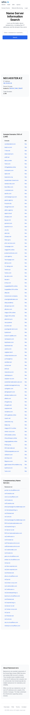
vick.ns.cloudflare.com (11, 497)
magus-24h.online (10, 312)
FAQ (12, 707)
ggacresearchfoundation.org (13, 464)
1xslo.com (8, 471)
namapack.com (9, 339)
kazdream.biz (9, 345)
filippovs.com (9, 461)
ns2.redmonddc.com (11, 586)
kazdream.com (9, 342)
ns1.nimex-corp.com (11, 609)
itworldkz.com (9, 187)
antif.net (7, 157)
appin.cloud (8, 213)
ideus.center (8, 160)
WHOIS (3, 4)
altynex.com (8, 309)
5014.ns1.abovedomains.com (13, 533)
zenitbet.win (8, 362)
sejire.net (7, 174)
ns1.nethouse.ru (9, 589)
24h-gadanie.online (10, 415)
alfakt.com (8, 398)
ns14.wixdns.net (9, 493)
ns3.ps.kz (7, 579)
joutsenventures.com (11, 253)
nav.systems (8, 322)
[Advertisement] (15, 58)
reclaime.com (9, 411)
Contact (24, 707)
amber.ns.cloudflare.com (12, 559)
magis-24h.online (10, 316)
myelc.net (7, 418)
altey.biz (7, 292)
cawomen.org (9, 421)
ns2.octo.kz (8, 619)
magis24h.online (9, 250)
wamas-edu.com (10, 183)
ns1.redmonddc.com (11, 549)
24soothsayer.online (11, 438)
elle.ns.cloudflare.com (11, 576)
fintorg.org (8, 445)
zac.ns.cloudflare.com (11, 622)
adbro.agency (9, 210)
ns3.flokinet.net (9, 513)
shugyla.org (8, 402)
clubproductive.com (11, 355)
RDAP (8, 4)
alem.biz (7, 233)
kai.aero (7, 279)
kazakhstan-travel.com (11, 180)
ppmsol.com (8, 223)
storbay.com (8, 458)
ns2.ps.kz (7, 563)
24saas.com (8, 216)
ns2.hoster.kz (9, 500)
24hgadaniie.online (10, 167)
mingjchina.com (9, 207)
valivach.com (8, 454)
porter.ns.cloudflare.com (12, 490)
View (26, 144)
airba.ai (7, 369)
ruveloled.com (9, 190)
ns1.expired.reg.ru (10, 602)
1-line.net (7, 150)
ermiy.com (8, 283)
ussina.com (8, 349)
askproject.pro (9, 154)
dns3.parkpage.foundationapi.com (15, 507)
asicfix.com (8, 193)
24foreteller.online (10, 435)
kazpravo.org (9, 177)
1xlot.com (7, 164)
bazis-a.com (8, 147)
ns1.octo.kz (8, 516)
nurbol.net (8, 365)
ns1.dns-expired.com (11, 566)
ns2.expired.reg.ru (10, 526)
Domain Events (6, 8)
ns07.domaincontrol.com (12, 543)
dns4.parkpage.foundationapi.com (15, 520)
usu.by (7, 230)
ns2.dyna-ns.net (9, 606)
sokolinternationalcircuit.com (13, 382)
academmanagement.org (12, 385)
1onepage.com (9, 246)
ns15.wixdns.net (9, 503)
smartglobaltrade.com (11, 299)
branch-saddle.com (10, 335)
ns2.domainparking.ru (11, 592)
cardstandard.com (10, 144)
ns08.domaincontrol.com (12, 546)
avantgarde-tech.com (11, 329)
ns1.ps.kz (7, 612)
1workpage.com (9, 259)
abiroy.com (8, 263)
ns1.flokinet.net (9, 616)
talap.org (7, 425)
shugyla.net (8, 405)
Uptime (18, 4)
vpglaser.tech (9, 352)
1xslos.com (8, 273)
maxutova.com (9, 372)
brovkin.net (8, 326)
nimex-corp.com (10, 431)
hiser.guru (8, 240)
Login (26, 8)
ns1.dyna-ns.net (9, 530)
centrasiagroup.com (11, 197)
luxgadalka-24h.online (11, 289)
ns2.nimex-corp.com (11, 583)
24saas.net (8, 236)
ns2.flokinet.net (9, 573)
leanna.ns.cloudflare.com (12, 596)
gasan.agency (9, 200)
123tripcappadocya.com (12, 451)
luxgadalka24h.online (11, 286)
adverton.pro (8, 319)
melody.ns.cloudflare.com (12, 625)
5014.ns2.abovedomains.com (13, 523)
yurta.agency (8, 359)
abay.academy (9, 302)
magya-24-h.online (10, 428)
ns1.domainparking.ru (11, 510)
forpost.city (8, 203)
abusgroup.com (9, 306)
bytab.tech (8, 332)
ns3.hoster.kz (9, 553)
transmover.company (11, 296)
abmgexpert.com (10, 392)
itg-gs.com (8, 220)
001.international (10, 448)
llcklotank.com (9, 170)
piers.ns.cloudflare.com (12, 556)
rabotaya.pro (8, 375)
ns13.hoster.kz (9, 540)
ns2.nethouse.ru (9, 536)
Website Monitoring (17, 8)
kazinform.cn (9, 226)
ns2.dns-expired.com (11, 569)
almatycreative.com (10, 395)
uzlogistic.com (9, 388)
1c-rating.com (9, 266)
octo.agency (8, 256)
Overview (6, 707)
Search (15, 37)
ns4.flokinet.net (9, 599)
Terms (18, 707)
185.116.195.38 (7, 83)
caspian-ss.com (9, 378)
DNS (13, 4)
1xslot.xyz (7, 269)
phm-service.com (10, 243)
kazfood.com (8, 468)
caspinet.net (8, 408)
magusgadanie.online (11, 441)
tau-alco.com (8, 276)
